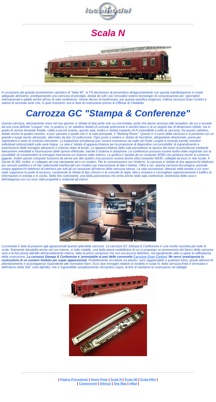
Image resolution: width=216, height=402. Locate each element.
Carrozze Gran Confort (150, 256)
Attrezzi (105, 383)
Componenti (88, 383)
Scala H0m (148, 379)
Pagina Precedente (74, 379)
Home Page (99, 379)
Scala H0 (130, 379)
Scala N (116, 379)
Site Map (120, 383)
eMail (133, 383)
